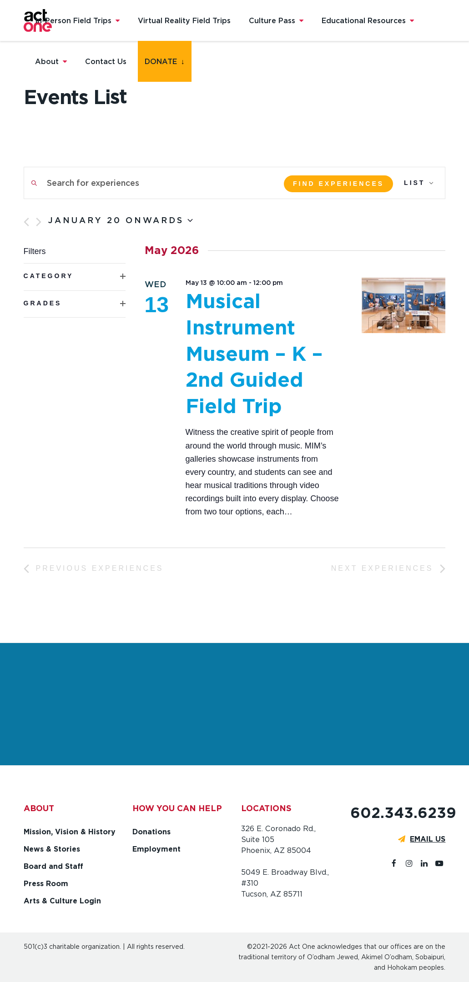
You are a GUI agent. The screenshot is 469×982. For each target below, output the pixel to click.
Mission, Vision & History (70, 831)
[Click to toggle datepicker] (120, 220)
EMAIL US (427, 839)
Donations (151, 831)
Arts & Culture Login (62, 901)
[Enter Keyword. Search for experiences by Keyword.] (148, 183)
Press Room (46, 883)
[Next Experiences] (38, 222)
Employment (156, 849)
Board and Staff (53, 866)
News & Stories (52, 849)
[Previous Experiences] (26, 222)
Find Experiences (338, 183)
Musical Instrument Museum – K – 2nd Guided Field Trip (254, 353)
